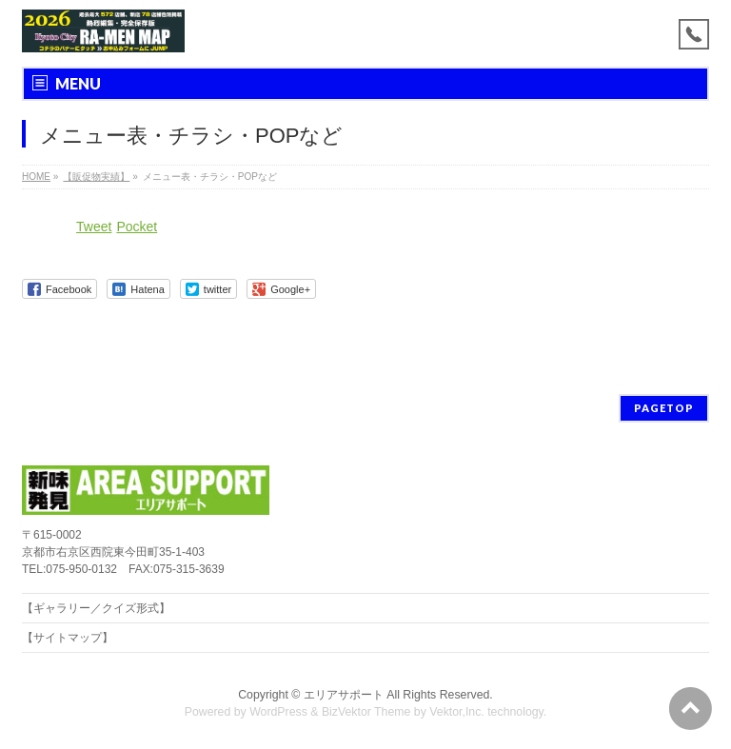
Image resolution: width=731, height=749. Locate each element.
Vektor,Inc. (456, 712)
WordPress (278, 712)
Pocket (136, 226)
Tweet (93, 226)
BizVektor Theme (366, 712)
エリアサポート (344, 694)
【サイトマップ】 (67, 637)
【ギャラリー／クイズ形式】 (96, 608)
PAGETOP (664, 408)
